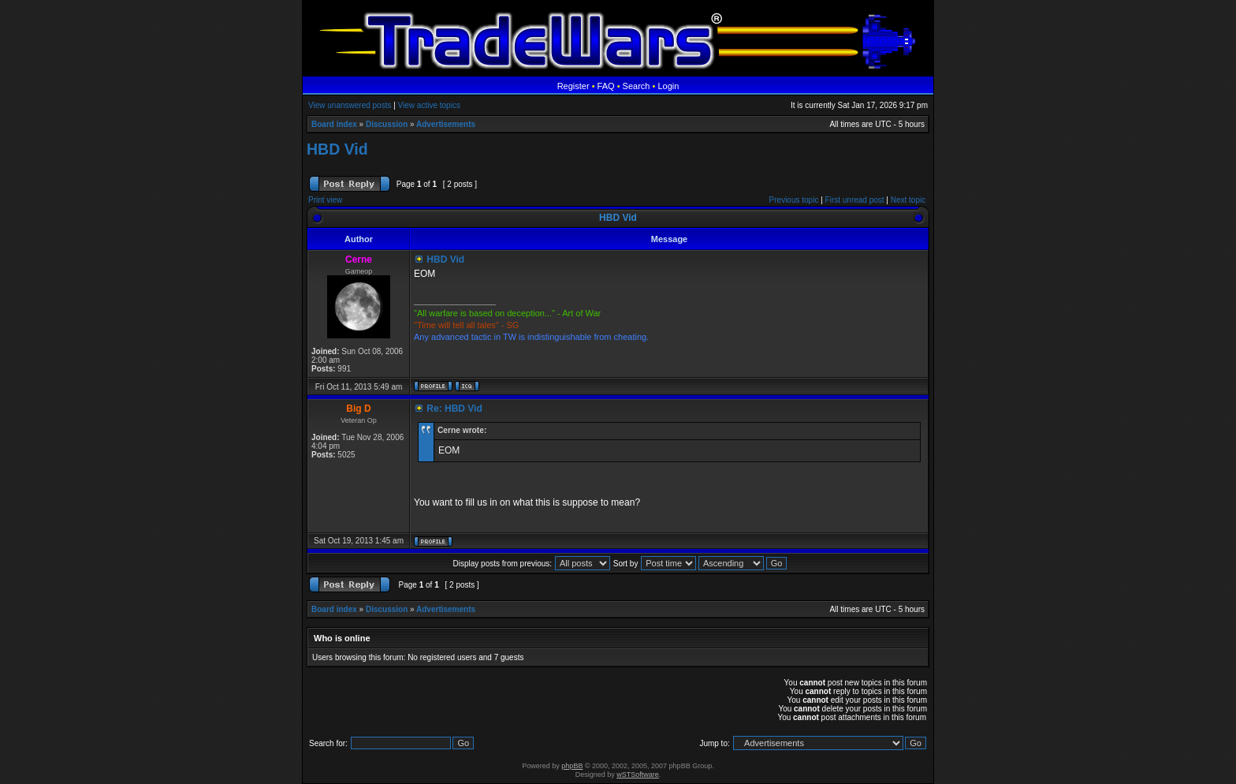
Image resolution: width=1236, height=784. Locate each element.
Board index (334, 124)
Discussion (387, 124)
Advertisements (445, 124)
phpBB (572, 766)
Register (573, 86)
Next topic (908, 200)
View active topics (429, 105)
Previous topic (794, 200)
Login (668, 86)
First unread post (854, 200)
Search (636, 86)
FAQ (606, 86)
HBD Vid (337, 149)
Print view (325, 200)
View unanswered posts (349, 105)
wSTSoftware (637, 774)
